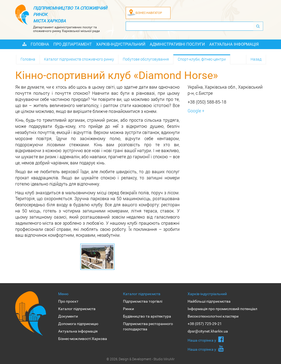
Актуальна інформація (234, 44)
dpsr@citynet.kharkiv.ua (208, 331)
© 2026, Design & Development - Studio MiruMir (140, 359)
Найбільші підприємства (209, 301)
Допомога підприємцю (78, 324)
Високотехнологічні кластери (213, 316)
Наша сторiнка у (206, 339)
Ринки (128, 309)
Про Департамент (72, 44)
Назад (256, 59)
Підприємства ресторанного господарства (148, 326)
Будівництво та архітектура (147, 316)
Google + (196, 110)
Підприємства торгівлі (142, 301)
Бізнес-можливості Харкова (82, 339)
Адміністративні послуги (177, 44)
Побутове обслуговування (146, 59)
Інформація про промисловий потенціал (222, 309)
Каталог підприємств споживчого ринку (79, 59)
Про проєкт (68, 301)
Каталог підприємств (77, 309)
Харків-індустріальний (120, 44)
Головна (40, 44)
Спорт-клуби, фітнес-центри (202, 59)
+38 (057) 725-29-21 (205, 324)
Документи (68, 316)
